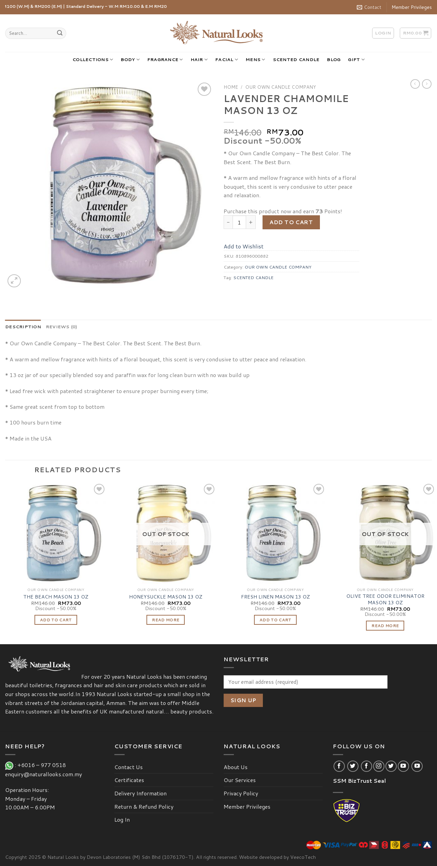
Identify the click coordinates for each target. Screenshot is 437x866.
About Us (236, 767)
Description (23, 326)
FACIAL (226, 59)
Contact (369, 7)
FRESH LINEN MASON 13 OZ (275, 597)
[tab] (23, 326)
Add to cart (291, 222)
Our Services (240, 780)
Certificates (129, 780)
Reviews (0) (61, 326)
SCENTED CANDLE (296, 59)
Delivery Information (140, 793)
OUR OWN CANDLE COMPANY (280, 87)
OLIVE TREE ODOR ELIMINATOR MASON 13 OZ (385, 599)
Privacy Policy (241, 793)
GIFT (356, 59)
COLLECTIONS (92, 59)
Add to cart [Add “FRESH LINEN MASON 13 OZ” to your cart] (275, 620)
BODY (130, 59)
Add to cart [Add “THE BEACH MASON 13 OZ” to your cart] (56, 620)
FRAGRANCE (165, 59)
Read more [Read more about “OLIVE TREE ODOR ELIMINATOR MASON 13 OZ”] (385, 626)
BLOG (333, 59)
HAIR (199, 59)
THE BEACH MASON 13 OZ (55, 597)
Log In (122, 819)
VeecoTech (303, 857)
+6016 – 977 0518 (43, 765)
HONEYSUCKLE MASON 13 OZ (165, 597)
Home (231, 87)
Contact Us (128, 767)
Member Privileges (412, 7)
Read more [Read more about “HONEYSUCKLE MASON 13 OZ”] (165, 620)
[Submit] (60, 33)
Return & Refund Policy (143, 806)
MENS (255, 59)
